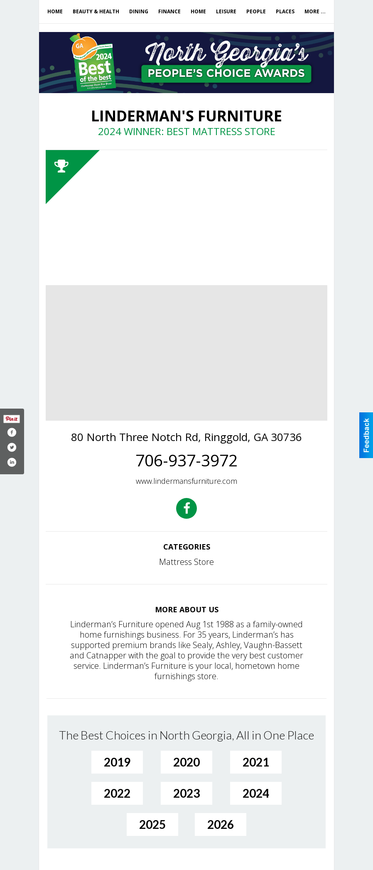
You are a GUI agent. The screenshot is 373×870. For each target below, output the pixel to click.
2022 (117, 793)
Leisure (226, 11)
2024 (256, 793)
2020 (186, 762)
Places (285, 11)
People (256, 11)
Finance (169, 11)
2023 (186, 793)
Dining (138, 11)
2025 (152, 824)
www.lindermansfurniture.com (186, 481)
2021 (256, 762)
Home (55, 11)
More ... (315, 11)
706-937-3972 (186, 460)
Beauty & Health (96, 11)
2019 (117, 762)
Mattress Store (186, 561)
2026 (220, 824)
